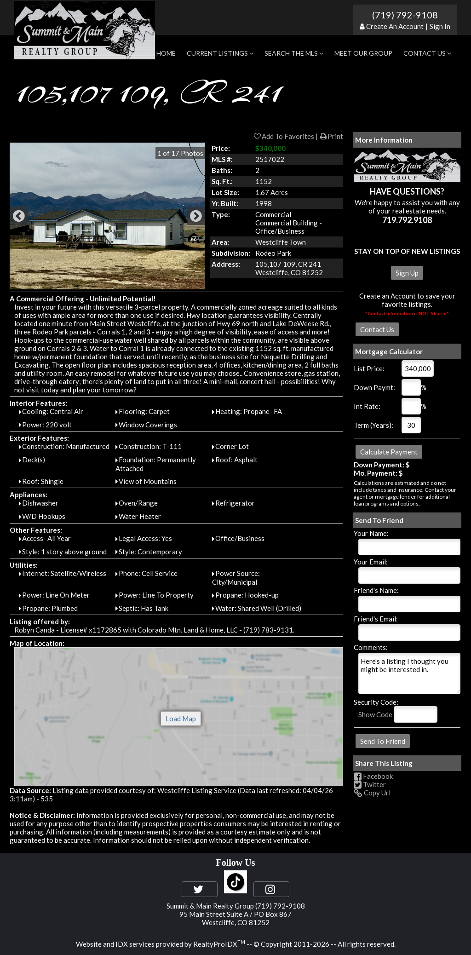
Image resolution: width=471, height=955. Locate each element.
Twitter (370, 784)
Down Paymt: (374, 387)
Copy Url (372, 792)
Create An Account (395, 26)
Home (166, 53)
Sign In (440, 26)
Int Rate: (367, 406)
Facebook (373, 776)
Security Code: (376, 702)
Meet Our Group (363, 53)
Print (331, 136)
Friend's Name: (376, 590)
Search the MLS (293, 53)
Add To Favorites (283, 136)
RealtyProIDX (219, 944)
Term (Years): (373, 425)
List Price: (369, 368)
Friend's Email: (376, 619)
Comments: (371, 647)
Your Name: (371, 533)
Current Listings (220, 53)
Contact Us (427, 53)
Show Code (375, 714)
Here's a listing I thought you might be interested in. (409, 673)
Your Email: (371, 562)
